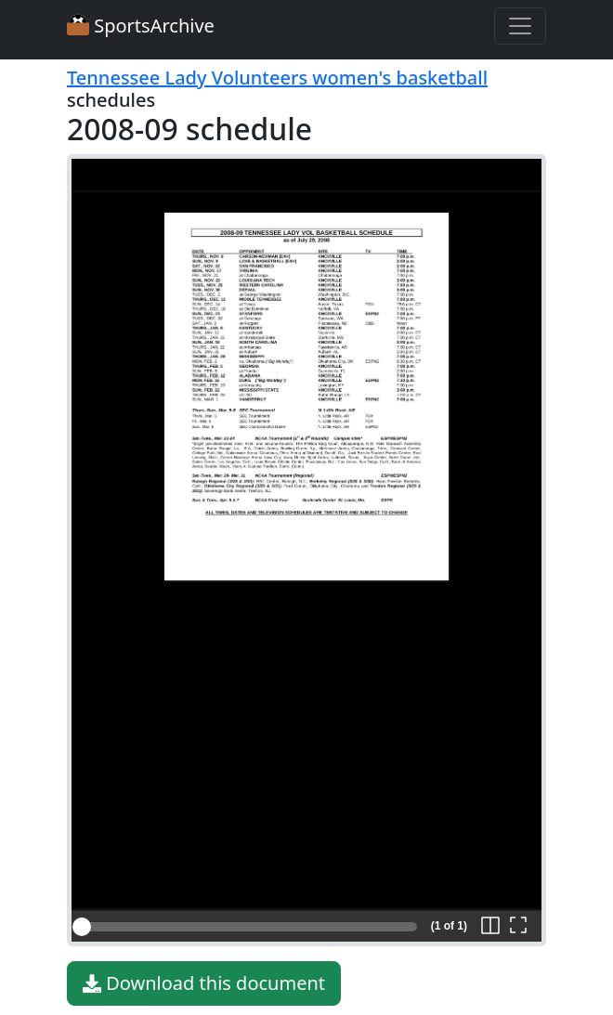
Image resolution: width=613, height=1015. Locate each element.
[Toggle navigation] (520, 26)
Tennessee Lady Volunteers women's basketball (277, 77)
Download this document (204, 983)
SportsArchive (141, 25)
